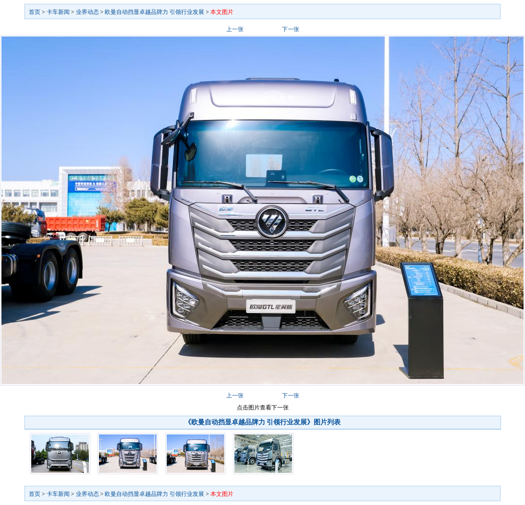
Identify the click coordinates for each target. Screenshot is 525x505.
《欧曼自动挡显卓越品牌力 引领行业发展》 (249, 422)
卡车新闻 (58, 12)
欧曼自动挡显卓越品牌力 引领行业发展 (154, 12)
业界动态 (87, 12)
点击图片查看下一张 (263, 407)
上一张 (235, 29)
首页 (34, 12)
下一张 (290, 29)
